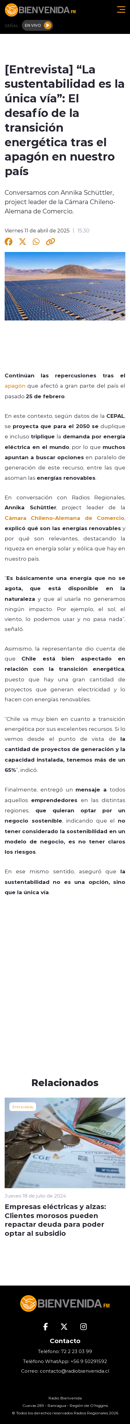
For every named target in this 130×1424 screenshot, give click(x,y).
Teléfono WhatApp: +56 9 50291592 (65, 1361)
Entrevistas (22, 1106)
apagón (15, 385)
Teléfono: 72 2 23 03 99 (65, 1351)
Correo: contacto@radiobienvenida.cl (65, 1371)
